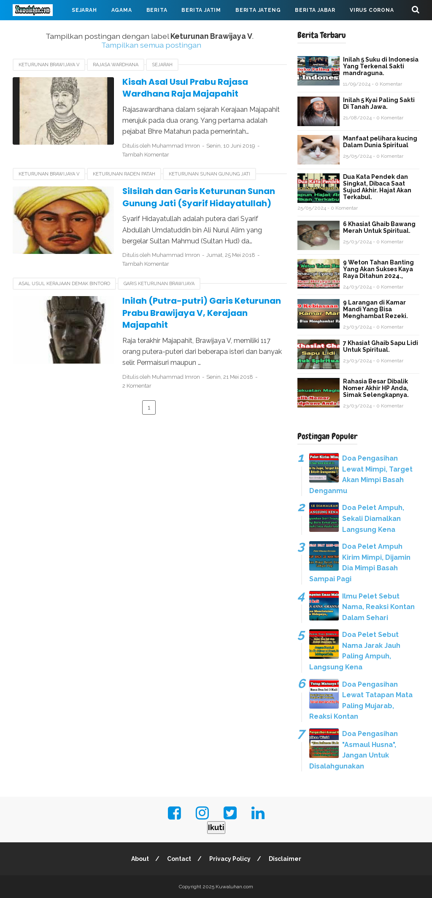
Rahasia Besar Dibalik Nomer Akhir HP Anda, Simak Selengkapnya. (376, 388)
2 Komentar (136, 386)
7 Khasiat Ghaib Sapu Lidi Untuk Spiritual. (380, 346)
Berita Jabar (315, 10)
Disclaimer (285, 858)
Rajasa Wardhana (115, 64)
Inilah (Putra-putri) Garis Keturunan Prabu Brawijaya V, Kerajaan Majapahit (201, 313)
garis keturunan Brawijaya (159, 283)
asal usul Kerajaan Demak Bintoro (64, 283)
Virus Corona (372, 10)
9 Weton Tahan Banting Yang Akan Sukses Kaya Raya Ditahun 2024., (378, 269)
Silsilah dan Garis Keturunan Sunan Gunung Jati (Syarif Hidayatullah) (199, 197)
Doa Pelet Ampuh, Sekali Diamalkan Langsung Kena (373, 518)
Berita (156, 10)
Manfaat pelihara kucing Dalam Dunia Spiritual (380, 141)
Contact (179, 858)
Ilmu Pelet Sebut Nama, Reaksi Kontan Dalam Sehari (378, 607)
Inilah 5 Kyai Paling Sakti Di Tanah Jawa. (379, 103)
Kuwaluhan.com (234, 887)
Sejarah (84, 10)
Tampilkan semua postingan (151, 44)
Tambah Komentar (145, 154)
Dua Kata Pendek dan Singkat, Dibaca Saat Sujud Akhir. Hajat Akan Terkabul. (377, 186)
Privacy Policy (230, 858)
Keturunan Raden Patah (124, 174)
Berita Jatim (201, 10)
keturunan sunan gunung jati (209, 174)
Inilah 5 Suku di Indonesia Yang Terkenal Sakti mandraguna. (380, 66)
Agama (121, 10)
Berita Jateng (258, 10)
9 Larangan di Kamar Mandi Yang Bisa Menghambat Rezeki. (375, 309)
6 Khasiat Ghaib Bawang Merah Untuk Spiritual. (379, 227)
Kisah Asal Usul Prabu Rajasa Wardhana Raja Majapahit (185, 88)
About (140, 858)
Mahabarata (39, 30)
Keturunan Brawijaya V (49, 64)
